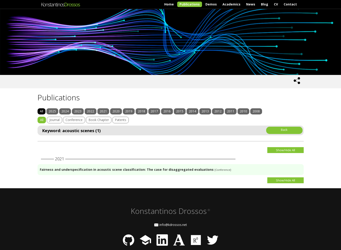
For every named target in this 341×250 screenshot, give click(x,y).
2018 (141, 111)
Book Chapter (98, 120)
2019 (128, 111)
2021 (103, 111)
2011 (230, 111)
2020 (116, 111)
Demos (211, 4)
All (41, 111)
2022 (90, 111)
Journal (54, 120)
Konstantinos (60, 4)
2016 (167, 111)
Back (284, 130)
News (250, 4)
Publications (189, 4)
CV (276, 4)
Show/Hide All (285, 150)
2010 (243, 111)
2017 (154, 111)
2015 (179, 111)
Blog (264, 4)
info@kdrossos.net (173, 225)
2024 (65, 111)
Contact (290, 4)
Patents (120, 120)
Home (169, 4)
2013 (205, 111)
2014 (192, 111)
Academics (231, 4)
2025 (52, 111)
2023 (77, 111)
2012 (218, 111)
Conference (74, 120)
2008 (256, 111)
